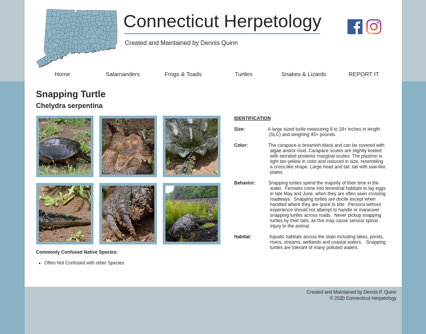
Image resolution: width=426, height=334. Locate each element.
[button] (65, 146)
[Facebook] (355, 26)
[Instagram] (373, 26)
